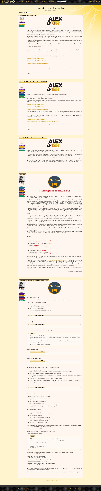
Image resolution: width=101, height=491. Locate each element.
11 (54, 480)
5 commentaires (22, 290)
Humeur (21, 194)
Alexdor (22, 17)
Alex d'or (2, 3)
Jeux (63, 488)
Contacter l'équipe (79, 488)
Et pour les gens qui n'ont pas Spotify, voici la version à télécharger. (42, 121)
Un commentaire (22, 86)
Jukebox (72, 488)
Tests (22, 97)
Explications (22, 92)
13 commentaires (22, 142)
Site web (12, 3)
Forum (43, 1)
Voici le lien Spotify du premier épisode (36, 119)
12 (56, 480)
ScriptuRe (22, 182)
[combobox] (61, 1)
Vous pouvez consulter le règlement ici (35, 58)
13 (57, 480)
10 (53, 480)
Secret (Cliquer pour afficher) (37, 315)
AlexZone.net (26, 488)
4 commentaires (22, 19)
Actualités (21, 1)
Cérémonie (22, 187)
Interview (21, 94)
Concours (21, 24)
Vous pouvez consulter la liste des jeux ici (36, 60)
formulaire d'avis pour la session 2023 (57, 260)
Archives (37, 1)
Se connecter (92, 1)
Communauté (51, 1)
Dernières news (7, 3)
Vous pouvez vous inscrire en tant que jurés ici (37, 63)
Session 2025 (29, 1)
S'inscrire (98, 1)
